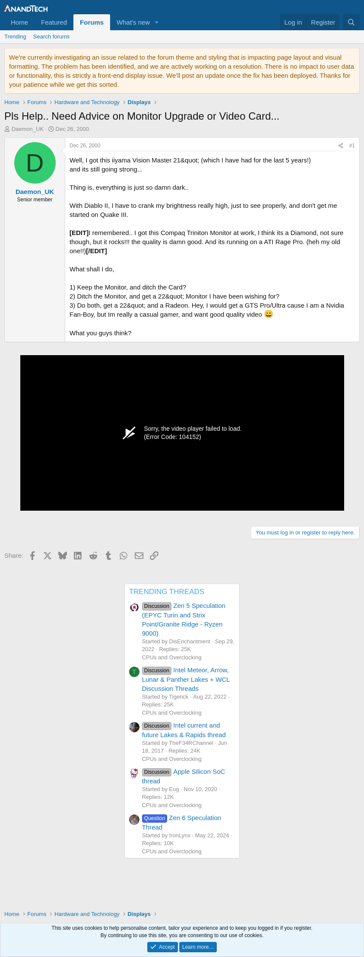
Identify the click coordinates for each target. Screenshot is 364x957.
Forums (92, 22)
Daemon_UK (28, 129)
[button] (157, 22)
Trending (15, 36)
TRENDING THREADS (166, 592)
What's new (133, 22)
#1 (352, 146)
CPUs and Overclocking (172, 657)
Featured (54, 22)
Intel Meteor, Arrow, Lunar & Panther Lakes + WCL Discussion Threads (186, 679)
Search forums (51, 36)
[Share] (340, 146)
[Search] (351, 22)
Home (19, 22)
